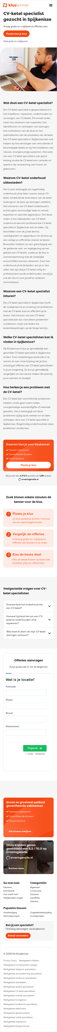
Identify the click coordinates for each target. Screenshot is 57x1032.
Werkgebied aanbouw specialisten (20, 978)
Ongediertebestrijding (41, 912)
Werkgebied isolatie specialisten (18, 995)
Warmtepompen (11, 916)
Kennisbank (8, 890)
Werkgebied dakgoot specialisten (19, 969)
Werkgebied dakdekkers (14, 982)
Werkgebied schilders (29, 960)
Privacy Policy (10, 960)
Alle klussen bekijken (20, 831)
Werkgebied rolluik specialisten (18, 1017)
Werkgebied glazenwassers (16, 1012)
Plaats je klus (28, 465)
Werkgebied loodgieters (15, 999)
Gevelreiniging (10, 912)
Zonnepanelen (37, 916)
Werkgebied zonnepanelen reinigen (20, 964)
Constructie (35, 890)
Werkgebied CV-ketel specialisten (19, 991)
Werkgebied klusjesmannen (16, 1026)
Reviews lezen (16, 868)
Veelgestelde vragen (13, 897)
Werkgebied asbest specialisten (18, 986)
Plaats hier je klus (16, 33)
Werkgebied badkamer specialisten (20, 1004)
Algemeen (35, 887)
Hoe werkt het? (10, 894)
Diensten (7, 887)
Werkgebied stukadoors (14, 1021)
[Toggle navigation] (51, 5)
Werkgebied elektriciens (14, 1008)
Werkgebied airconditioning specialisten (22, 973)
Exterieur (34, 894)
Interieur (34, 901)
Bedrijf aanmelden (18, 935)
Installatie (35, 897)
